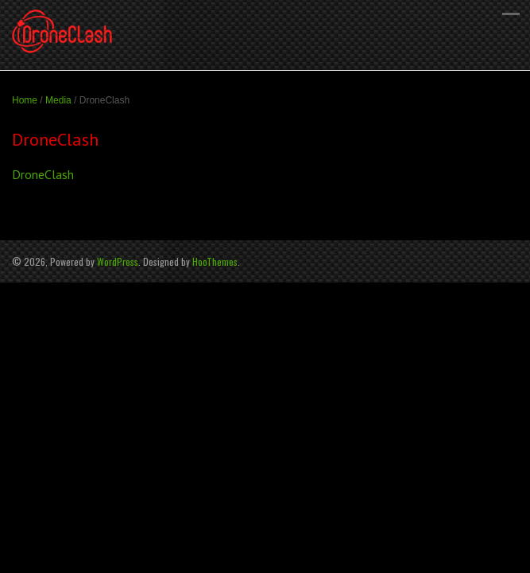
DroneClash (43, 174)
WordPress (117, 261)
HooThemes (215, 261)
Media (58, 100)
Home (24, 100)
